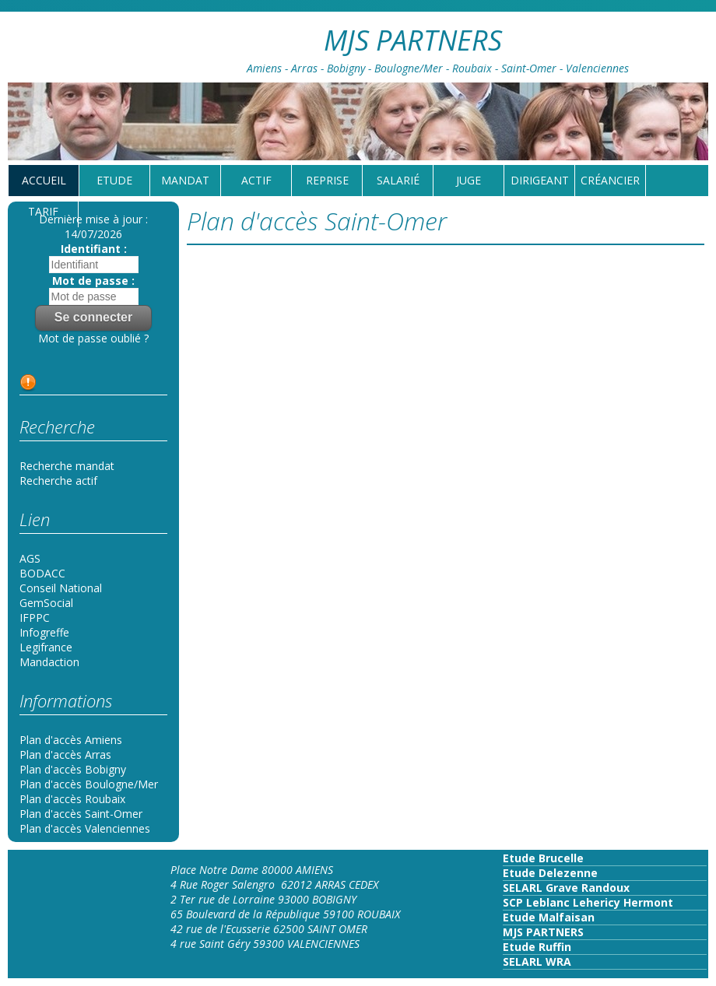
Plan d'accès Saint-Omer (80, 813)
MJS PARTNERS (543, 932)
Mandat (185, 180)
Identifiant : (94, 248)
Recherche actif (58, 480)
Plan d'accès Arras (65, 754)
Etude (114, 180)
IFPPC (34, 617)
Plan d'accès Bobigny (72, 769)
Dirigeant (540, 180)
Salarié (398, 180)
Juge (468, 180)
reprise (327, 180)
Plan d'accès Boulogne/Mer (88, 784)
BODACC (42, 573)
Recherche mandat (66, 465)
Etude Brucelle (543, 858)
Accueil (44, 180)
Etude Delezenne (550, 872)
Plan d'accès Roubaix (72, 798)
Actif (256, 180)
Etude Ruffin (537, 946)
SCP (513, 902)
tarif (43, 211)
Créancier (610, 180)
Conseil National (60, 588)
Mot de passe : (93, 280)
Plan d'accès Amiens (70, 739)
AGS (29, 558)
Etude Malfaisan (549, 917)
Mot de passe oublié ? (93, 338)
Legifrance (45, 647)
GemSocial (46, 602)
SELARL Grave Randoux (566, 887)
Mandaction (49, 661)
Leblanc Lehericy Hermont (598, 902)
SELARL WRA (537, 961)
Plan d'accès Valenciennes (84, 828)
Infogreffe (44, 632)
